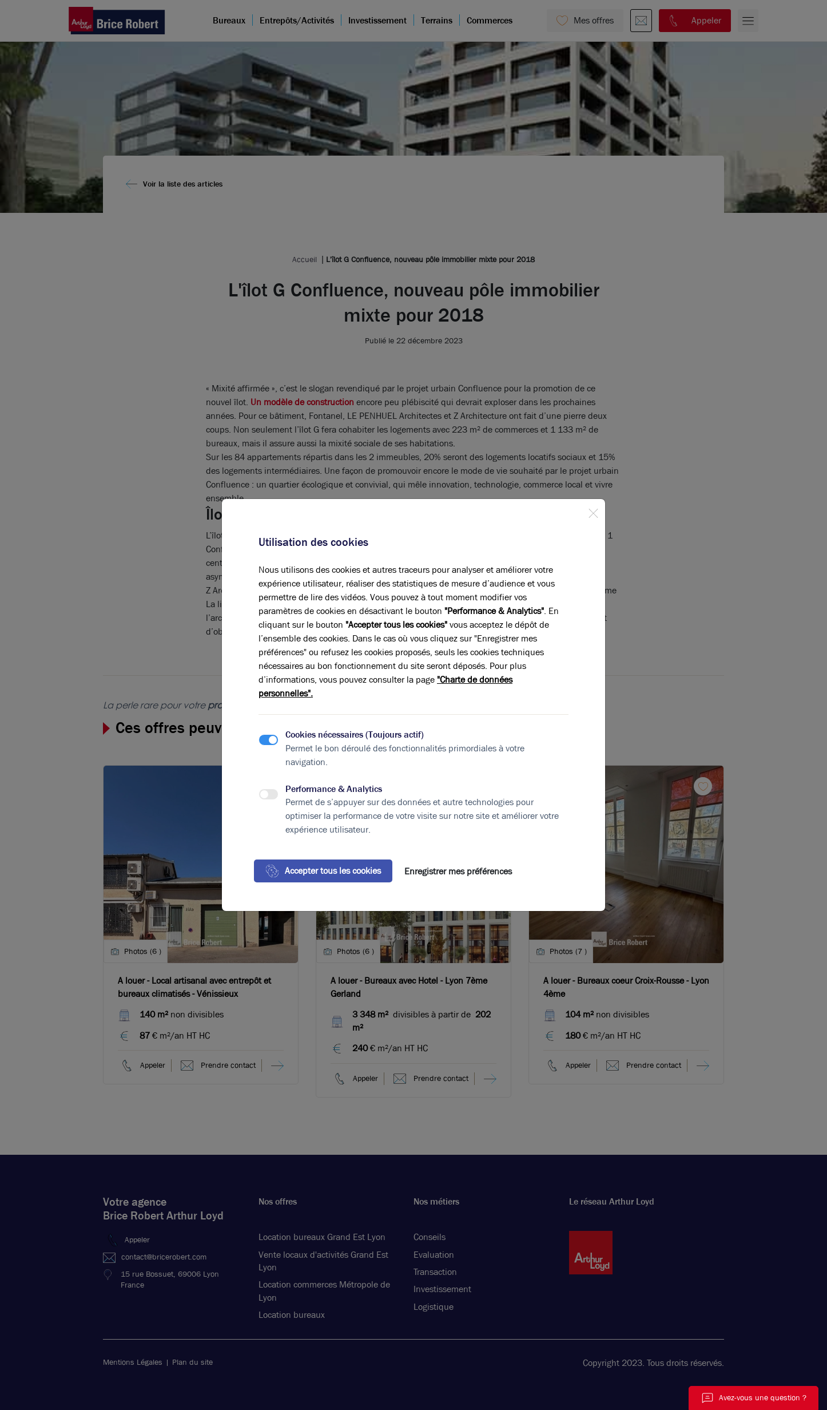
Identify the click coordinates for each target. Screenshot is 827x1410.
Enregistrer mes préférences (458, 871)
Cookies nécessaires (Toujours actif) (354, 734)
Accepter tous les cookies (323, 871)
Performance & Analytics (333, 789)
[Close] (593, 511)
